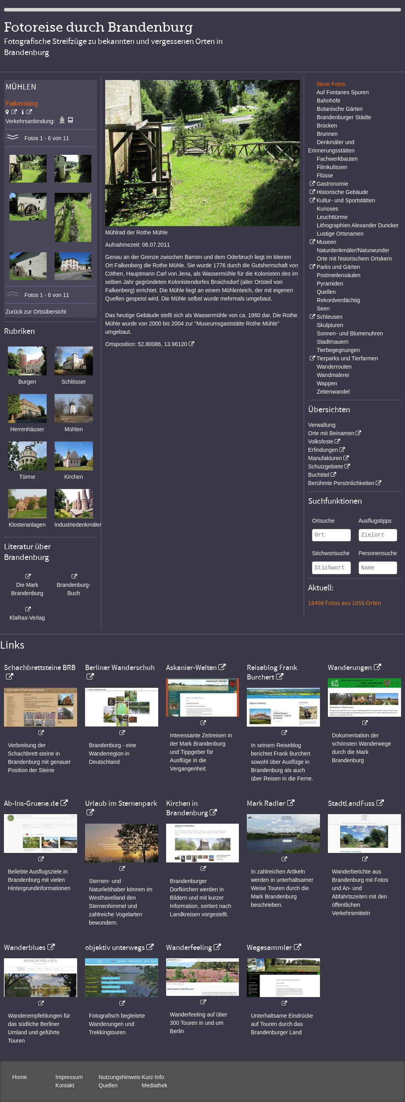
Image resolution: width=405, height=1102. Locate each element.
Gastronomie (332, 184)
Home (19, 1077)
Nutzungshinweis (119, 1077)
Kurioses (327, 209)
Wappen (327, 383)
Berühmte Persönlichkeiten (341, 483)
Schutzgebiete (325, 466)
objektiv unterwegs (115, 947)
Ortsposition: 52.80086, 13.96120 (146, 344)
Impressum (69, 1077)
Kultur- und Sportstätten (345, 200)
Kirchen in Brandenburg (187, 808)
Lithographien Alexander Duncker (358, 225)
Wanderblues (24, 947)
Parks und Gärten (338, 267)
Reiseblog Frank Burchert (272, 672)
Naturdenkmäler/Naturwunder (353, 250)
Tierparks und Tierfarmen (347, 358)
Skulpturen (330, 325)
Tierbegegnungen (338, 350)
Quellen (326, 292)
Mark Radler (266, 803)
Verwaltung (321, 425)
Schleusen (329, 317)
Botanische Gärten (340, 109)
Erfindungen (323, 450)
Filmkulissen (332, 167)
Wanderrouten (334, 367)
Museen (326, 242)
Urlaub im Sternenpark (121, 803)
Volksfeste (320, 441)
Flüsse (325, 175)
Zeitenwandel (333, 391)
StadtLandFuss (351, 803)
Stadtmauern (332, 342)
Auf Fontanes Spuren (342, 92)
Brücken (327, 125)
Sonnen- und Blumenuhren (350, 333)
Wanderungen (350, 667)
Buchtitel (318, 475)
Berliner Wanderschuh (120, 667)
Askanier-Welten (191, 667)
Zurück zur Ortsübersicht (36, 311)
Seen (323, 308)
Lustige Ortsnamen (340, 233)
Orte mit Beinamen (331, 433)
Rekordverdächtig (338, 300)
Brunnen (327, 134)
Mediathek (154, 1085)
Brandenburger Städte (344, 117)
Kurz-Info (153, 1077)
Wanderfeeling (189, 947)
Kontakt (64, 1085)
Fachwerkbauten (337, 159)
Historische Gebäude (342, 192)
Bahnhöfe (329, 100)
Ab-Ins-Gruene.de (31, 803)
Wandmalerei (333, 375)
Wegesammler (269, 947)
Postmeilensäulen (339, 275)
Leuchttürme (332, 217)
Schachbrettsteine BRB (40, 667)
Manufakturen (325, 458)
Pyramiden (330, 283)
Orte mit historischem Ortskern (354, 258)
